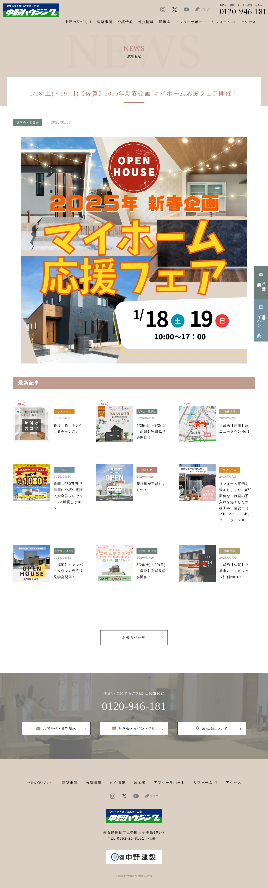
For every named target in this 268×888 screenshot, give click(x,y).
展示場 (140, 782)
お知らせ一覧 (134, 637)
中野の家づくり (40, 782)
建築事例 (105, 22)
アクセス (233, 782)
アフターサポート (169, 782)
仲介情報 (117, 782)
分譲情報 (94, 782)
